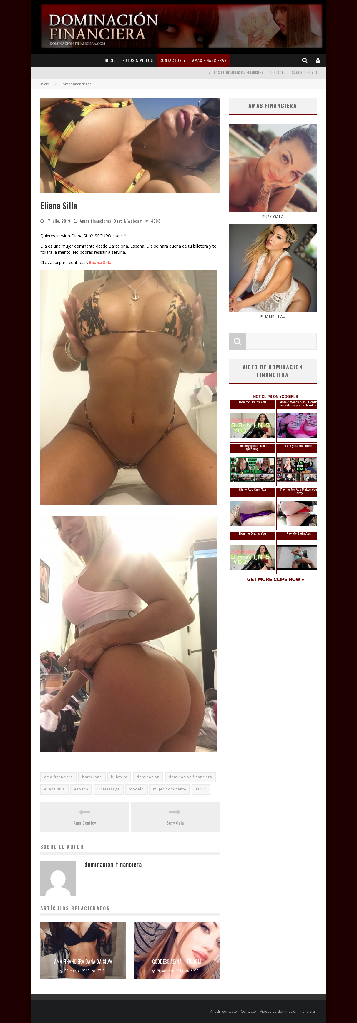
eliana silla (54, 789)
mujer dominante (169, 789)
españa (81, 789)
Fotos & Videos (137, 60)
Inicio (110, 60)
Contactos (171, 60)
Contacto (278, 72)
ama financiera (58, 777)
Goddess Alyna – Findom (176, 961)
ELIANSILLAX (273, 313)
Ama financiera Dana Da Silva (83, 961)
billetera (119, 777)
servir (201, 789)
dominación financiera (190, 777)
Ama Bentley (85, 823)
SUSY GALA (273, 213)
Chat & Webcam (128, 221)
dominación (148, 777)
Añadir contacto (306, 72)
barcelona (92, 777)
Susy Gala (175, 823)
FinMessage (108, 789)
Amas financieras (209, 60)
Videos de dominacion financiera (236, 72)
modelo (136, 789)
